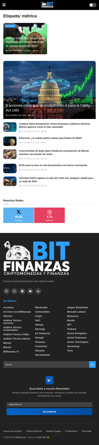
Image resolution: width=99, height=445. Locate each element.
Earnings (40, 329)
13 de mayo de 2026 (29, 143)
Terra (70, 350)
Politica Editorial (34, 431)
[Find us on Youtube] (30, 291)
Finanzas (40, 342)
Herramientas (42, 355)
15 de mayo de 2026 (29, 159)
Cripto (38, 316)
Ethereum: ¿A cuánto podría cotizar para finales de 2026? (50, 138)
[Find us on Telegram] (22, 291)
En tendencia (42, 333)
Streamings (73, 346)
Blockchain (41, 307)
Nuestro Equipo (53, 431)
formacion (41, 346)
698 (43, 131)
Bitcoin (10, 26)
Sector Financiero (77, 337)
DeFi (37, 320)
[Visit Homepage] (47, 5)
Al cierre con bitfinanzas (17, 311)
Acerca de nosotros (12, 431)
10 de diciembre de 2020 (18, 51)
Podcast (71, 329)
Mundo (71, 320)
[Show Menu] (4, 5)
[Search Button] (92, 364)
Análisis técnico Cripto (16, 334)
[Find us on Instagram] (14, 291)
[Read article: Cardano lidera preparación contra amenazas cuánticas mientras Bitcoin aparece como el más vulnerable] (10, 127)
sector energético (77, 333)
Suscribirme (49, 411)
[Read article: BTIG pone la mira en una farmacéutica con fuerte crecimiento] (10, 168)
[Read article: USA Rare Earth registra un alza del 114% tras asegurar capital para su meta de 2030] (10, 181)
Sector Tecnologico (77, 342)
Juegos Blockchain (77, 307)
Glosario (40, 350)
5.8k (31, 115)
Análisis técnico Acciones (12, 321)
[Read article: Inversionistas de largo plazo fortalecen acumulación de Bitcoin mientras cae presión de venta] (10, 154)
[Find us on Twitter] (6, 291)
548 (43, 159)
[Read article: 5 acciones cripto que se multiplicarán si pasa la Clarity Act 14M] (49, 94)
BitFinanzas (20, 437)
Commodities (42, 311)
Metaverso (73, 316)
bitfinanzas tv (11, 351)
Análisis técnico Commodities (12, 328)
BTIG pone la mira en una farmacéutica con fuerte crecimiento (53, 165)
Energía (39, 337)
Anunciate (86, 431)
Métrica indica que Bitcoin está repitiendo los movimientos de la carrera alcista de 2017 (25, 42)
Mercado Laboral (76, 311)
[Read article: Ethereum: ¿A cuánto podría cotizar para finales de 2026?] (10, 141)
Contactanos (71, 431)
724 (43, 186)
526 (35, 51)
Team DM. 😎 (43, 437)
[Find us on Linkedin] (38, 291)
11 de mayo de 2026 (16, 115)
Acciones (8, 307)
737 (43, 143)
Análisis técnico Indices (16, 338)
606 (43, 170)
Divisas (39, 324)
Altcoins (7, 316)
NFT (69, 324)
